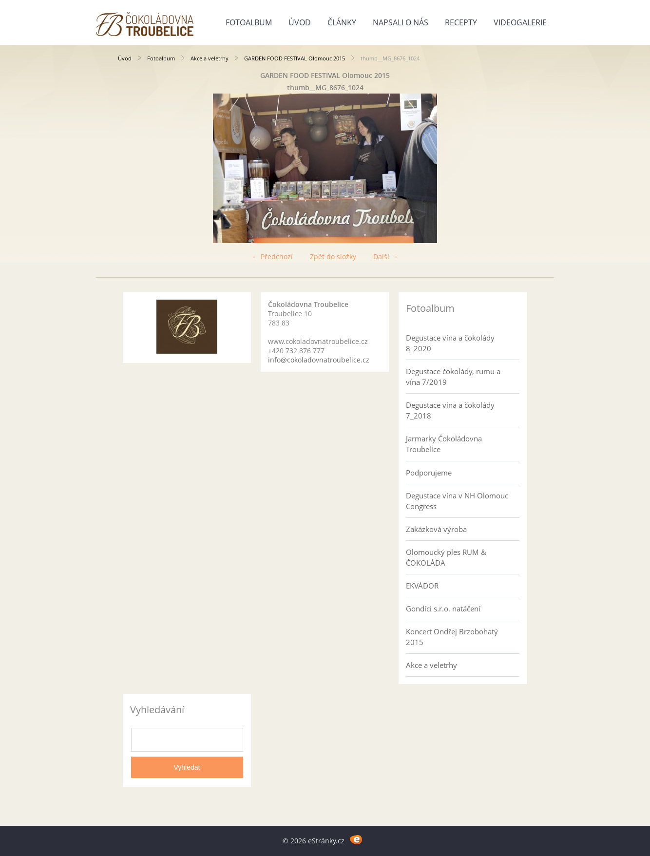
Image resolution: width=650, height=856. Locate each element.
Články (341, 22)
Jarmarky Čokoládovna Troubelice (444, 444)
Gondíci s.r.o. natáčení (443, 608)
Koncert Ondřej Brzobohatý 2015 (452, 637)
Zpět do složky (333, 256)
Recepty (461, 22)
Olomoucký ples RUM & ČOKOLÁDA (446, 557)
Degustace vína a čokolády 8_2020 (450, 343)
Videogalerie (520, 22)
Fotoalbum (249, 22)
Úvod (299, 22)
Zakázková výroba (436, 529)
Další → (385, 256)
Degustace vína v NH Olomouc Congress (457, 501)
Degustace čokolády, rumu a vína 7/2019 (453, 376)
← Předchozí (272, 256)
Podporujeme (429, 472)
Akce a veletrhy (210, 58)
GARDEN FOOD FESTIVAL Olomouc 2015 (294, 58)
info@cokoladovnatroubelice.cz (318, 359)
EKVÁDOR (422, 585)
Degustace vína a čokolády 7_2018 (450, 410)
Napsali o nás (400, 22)
